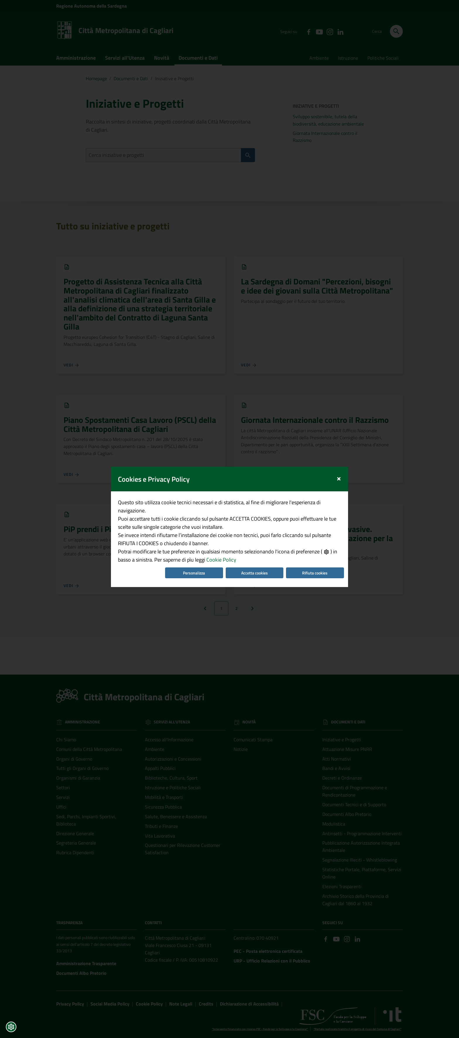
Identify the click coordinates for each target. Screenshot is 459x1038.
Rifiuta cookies (315, 526)
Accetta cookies (254, 526)
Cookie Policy (221, 513)
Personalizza (194, 526)
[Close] (339, 431)
